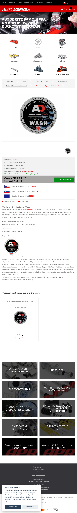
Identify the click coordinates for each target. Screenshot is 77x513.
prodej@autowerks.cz (38, 475)
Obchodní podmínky (26, 3)
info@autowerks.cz (38, 479)
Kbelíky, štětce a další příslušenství (16, 86)
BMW (24, 81)
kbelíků (30, 210)
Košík (72, 9)
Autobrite (14, 160)
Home (4, 3)
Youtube (39, 3)
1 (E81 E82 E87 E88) (42, 81)
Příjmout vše (13, 506)
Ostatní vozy (9, 81)
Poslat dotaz (23, 201)
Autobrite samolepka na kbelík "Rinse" (20, 302)
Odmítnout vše (30, 506)
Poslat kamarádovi (9, 201)
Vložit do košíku (64, 180)
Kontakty (49, 3)
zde (6, 501)
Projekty (12, 3)
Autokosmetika (62, 81)
